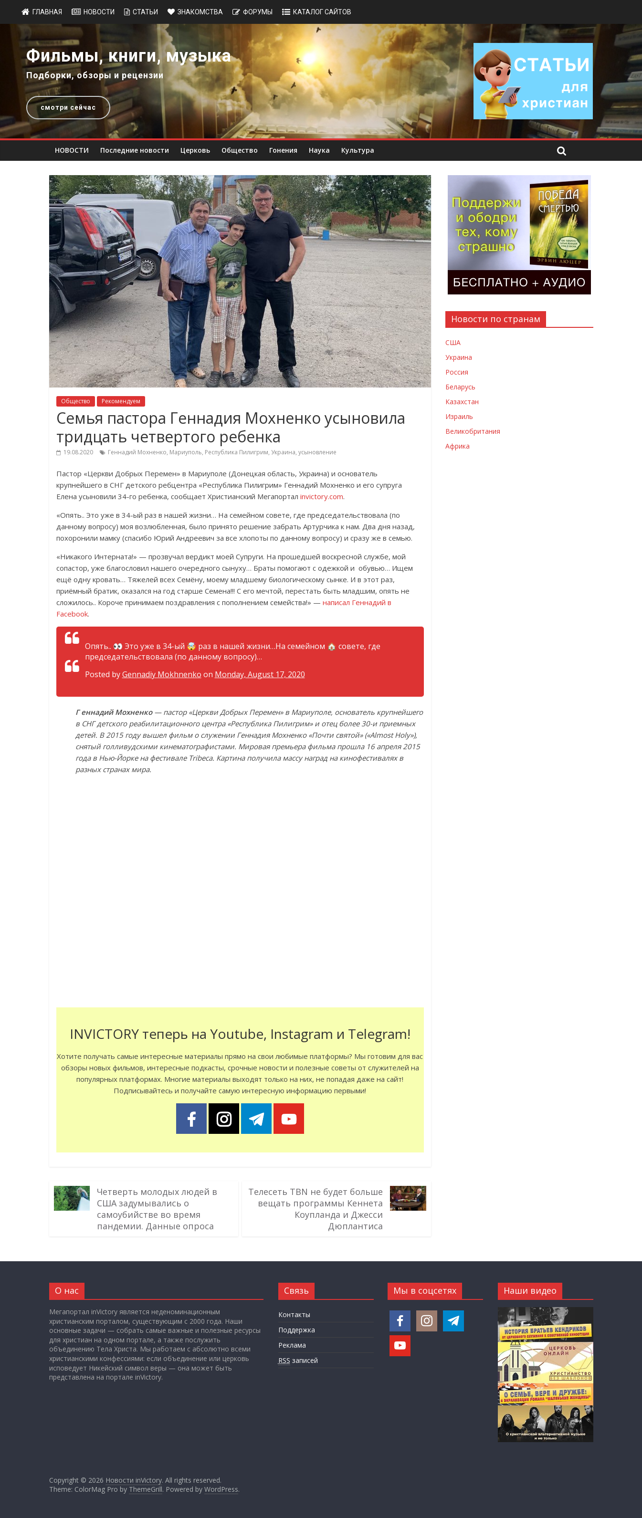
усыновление (317, 452)
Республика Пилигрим (236, 452)
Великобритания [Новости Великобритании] (472, 431)
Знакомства (200, 12)
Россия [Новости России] (456, 372)
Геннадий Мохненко (137, 452)
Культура (357, 150)
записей (298, 1360)
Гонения (283, 150)
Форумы (258, 12)
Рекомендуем (121, 401)
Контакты (294, 1314)
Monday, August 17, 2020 (260, 674)
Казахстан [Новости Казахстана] (462, 401)
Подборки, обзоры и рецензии (95, 75)
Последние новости (134, 150)
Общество (239, 150)
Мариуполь (185, 452)
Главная (47, 12)
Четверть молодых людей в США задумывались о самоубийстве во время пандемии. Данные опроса (157, 1209)
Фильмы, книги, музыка (129, 56)
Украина (283, 452)
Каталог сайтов (322, 12)
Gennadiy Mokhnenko (161, 674)
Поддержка (296, 1329)
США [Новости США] (453, 342)
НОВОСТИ (72, 150)
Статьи (145, 12)
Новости (99, 12)
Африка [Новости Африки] (457, 445)
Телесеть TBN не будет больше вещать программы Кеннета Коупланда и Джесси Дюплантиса (315, 1209)
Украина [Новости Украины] (458, 357)
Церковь (195, 150)
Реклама (292, 1345)
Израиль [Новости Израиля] (459, 416)
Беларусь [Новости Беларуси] (460, 386)
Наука (319, 150)
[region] (321, 81)
